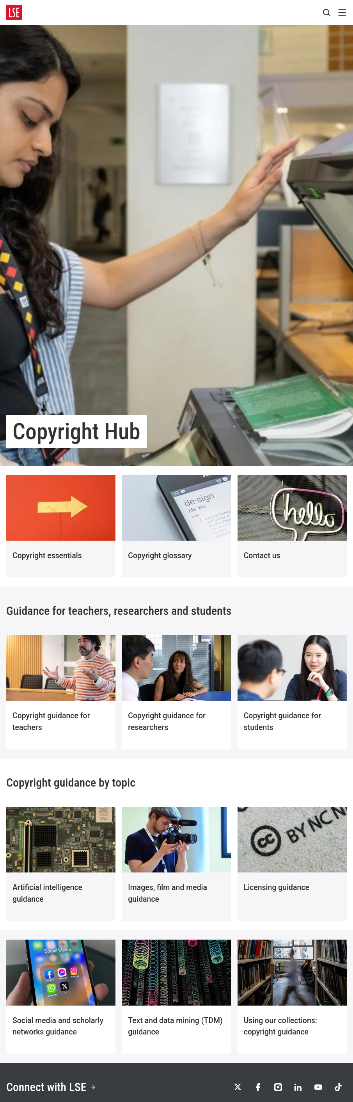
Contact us (262, 555)
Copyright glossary (160, 555)
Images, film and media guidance (167, 893)
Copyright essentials (47, 555)
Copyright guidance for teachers (51, 721)
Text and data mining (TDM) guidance (175, 1026)
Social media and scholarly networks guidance (57, 1026)
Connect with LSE (51, 1087)
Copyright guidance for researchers (167, 721)
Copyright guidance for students (282, 721)
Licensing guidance (276, 887)
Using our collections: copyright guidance (280, 1026)
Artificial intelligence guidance (47, 893)
